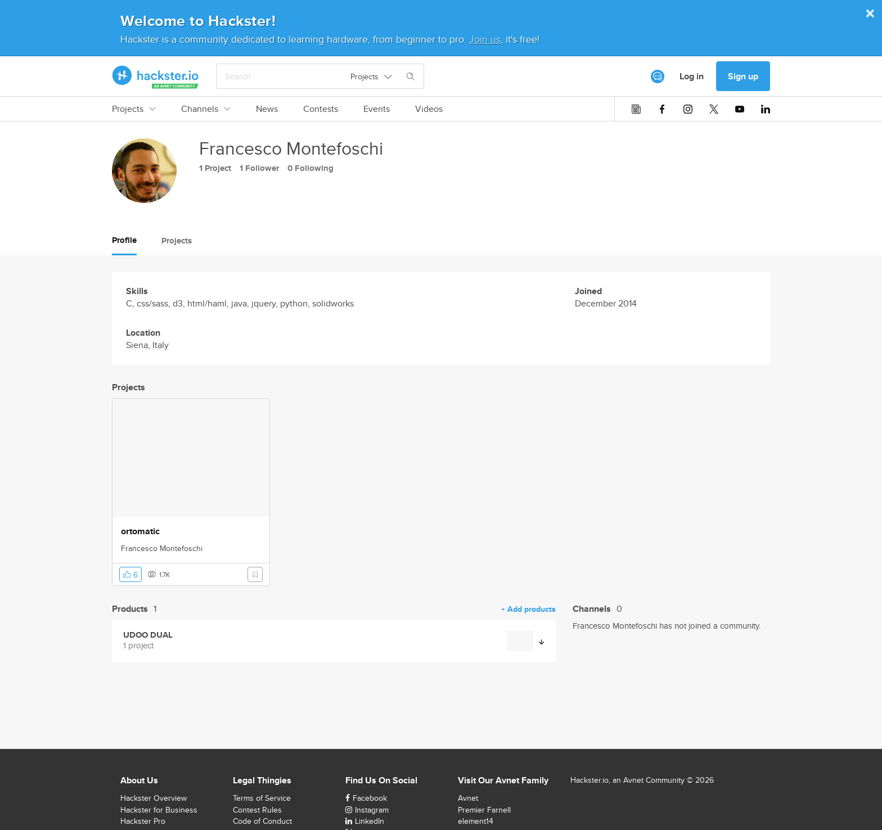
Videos (429, 109)
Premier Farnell (484, 809)
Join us (485, 39)
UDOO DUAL (148, 635)
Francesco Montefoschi (161, 548)
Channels (206, 109)
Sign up (743, 76)
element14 (475, 821)
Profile (124, 240)
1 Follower (259, 168)
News (267, 109)
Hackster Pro (142, 821)
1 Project (215, 168)
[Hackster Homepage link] (155, 76)
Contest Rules (257, 809)
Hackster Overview (153, 798)
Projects (134, 109)
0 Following (310, 168)
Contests (320, 109)
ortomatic (140, 531)
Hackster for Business (158, 809)
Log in (692, 76)
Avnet (468, 798)
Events (376, 109)
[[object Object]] (657, 76)
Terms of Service (262, 798)
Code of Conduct (262, 821)
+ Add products (528, 609)
